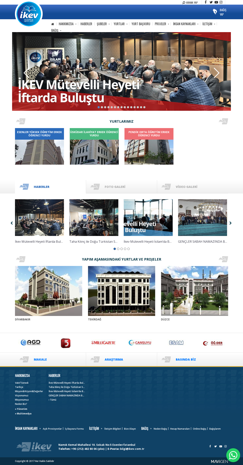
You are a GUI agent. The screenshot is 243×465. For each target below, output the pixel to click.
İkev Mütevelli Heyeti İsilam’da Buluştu (67, 391)
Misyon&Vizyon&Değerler (29, 391)
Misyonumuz (22, 399)
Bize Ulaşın (130, 428)
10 (128, 107)
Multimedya (24, 413)
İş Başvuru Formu (74, 428)
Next (216, 73)
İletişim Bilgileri (112, 428)
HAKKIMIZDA (66, 24)
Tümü (52, 399)
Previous (26, 73)
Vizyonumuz (21, 395)
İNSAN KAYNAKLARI (184, 24)
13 (138, 107)
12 (135, 107)
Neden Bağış (160, 428)
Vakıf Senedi (21, 382)
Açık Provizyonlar (52, 428)
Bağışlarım (215, 428)
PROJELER (160, 24)
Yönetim (22, 409)
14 (141, 107)
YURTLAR (119, 24)
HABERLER (86, 24)
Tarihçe (19, 387)
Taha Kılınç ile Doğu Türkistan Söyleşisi (67, 387)
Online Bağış (199, 428)
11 (131, 107)
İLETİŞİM (207, 24)
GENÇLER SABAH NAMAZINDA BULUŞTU (67, 395)
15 (144, 107)
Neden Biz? (21, 404)
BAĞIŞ (54, 30)
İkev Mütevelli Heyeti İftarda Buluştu (67, 382)
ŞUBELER (102, 24)
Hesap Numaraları (180, 428)
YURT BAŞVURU (141, 24)
